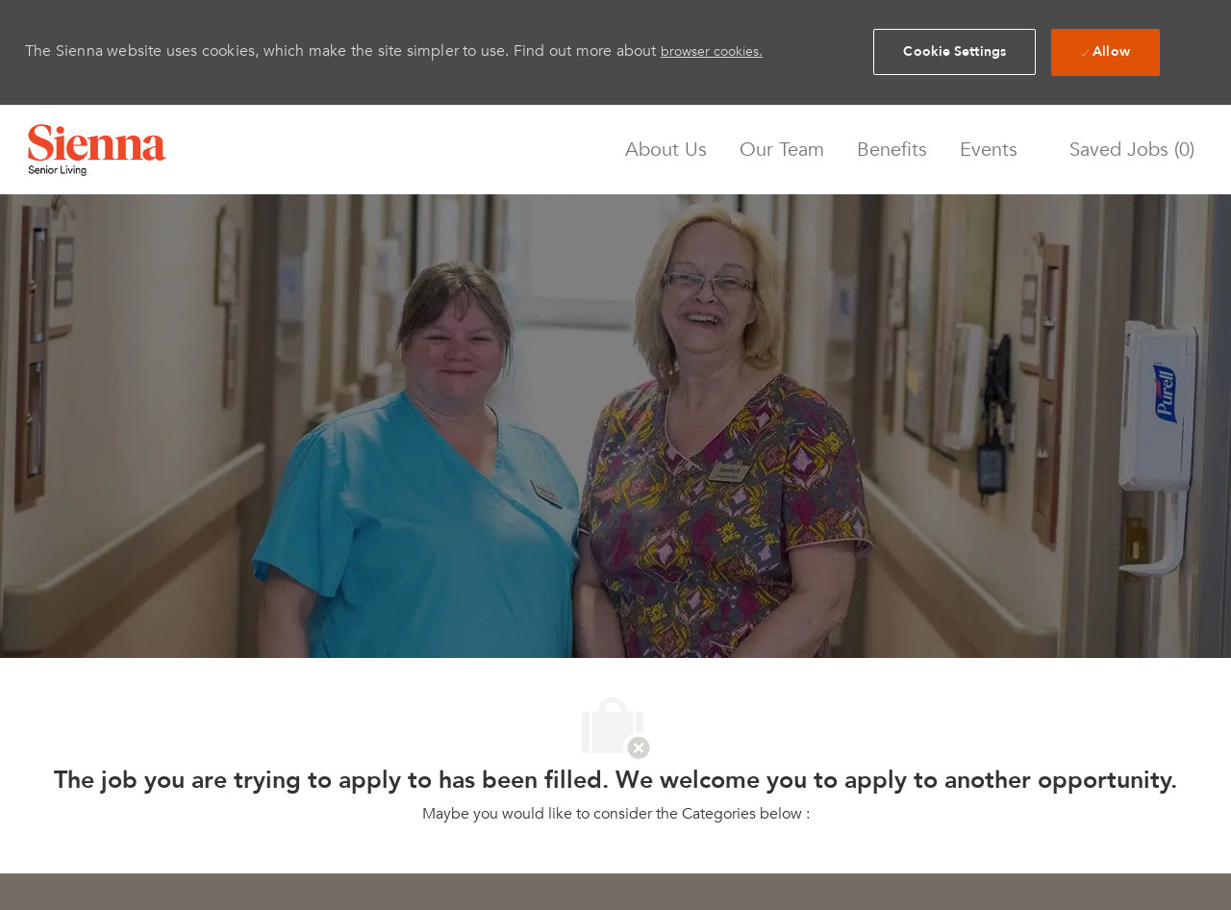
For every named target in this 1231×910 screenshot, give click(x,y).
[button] (954, 52)
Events (988, 150)
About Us (666, 150)
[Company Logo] (97, 150)
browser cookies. (712, 51)
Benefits (892, 150)
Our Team (782, 150)
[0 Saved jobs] (1127, 149)
